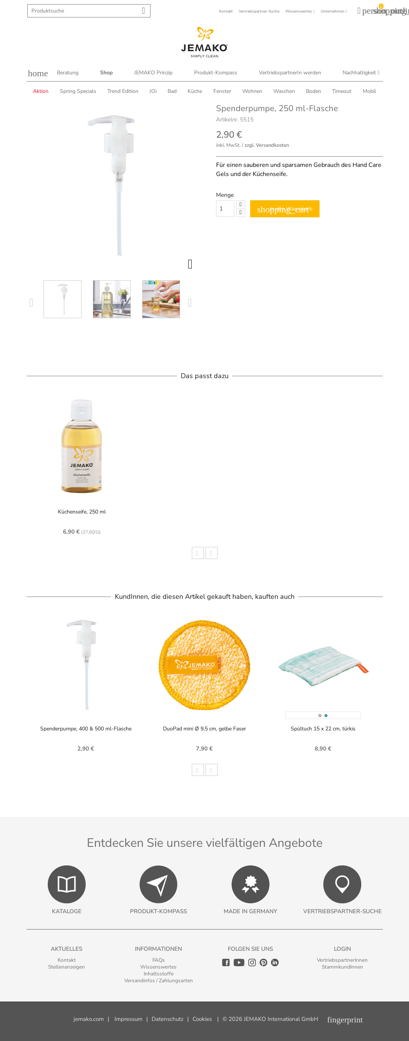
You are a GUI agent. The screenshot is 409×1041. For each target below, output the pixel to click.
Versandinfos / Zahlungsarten (158, 980)
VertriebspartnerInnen (342, 960)
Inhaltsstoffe (159, 973)
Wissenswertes (158, 966)
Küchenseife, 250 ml (82, 511)
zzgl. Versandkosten (266, 145)
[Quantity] (225, 208)
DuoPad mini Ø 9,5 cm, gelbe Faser (204, 728)
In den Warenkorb (284, 209)
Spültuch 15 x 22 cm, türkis (323, 728)
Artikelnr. (227, 119)
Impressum (128, 1019)
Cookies (202, 1019)
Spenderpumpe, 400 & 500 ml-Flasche (86, 728)
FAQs (158, 960)
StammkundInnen (342, 966)
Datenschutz (167, 1019)
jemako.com (89, 1019)
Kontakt (67, 960)
